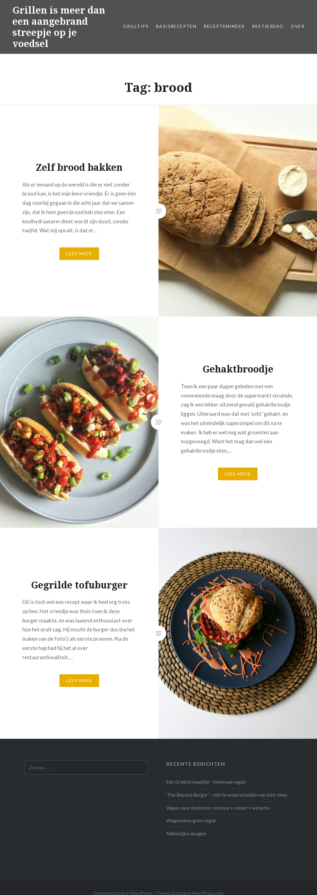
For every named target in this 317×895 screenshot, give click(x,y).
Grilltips (136, 26)
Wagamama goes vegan (191, 820)
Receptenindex (224, 26)
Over (298, 26)
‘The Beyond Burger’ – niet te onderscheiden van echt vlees (226, 795)
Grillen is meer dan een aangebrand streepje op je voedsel (58, 27)
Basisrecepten (176, 26)
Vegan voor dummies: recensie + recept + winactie (218, 808)
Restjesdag (267, 26)
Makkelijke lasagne (186, 833)
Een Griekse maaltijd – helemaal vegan (206, 782)
